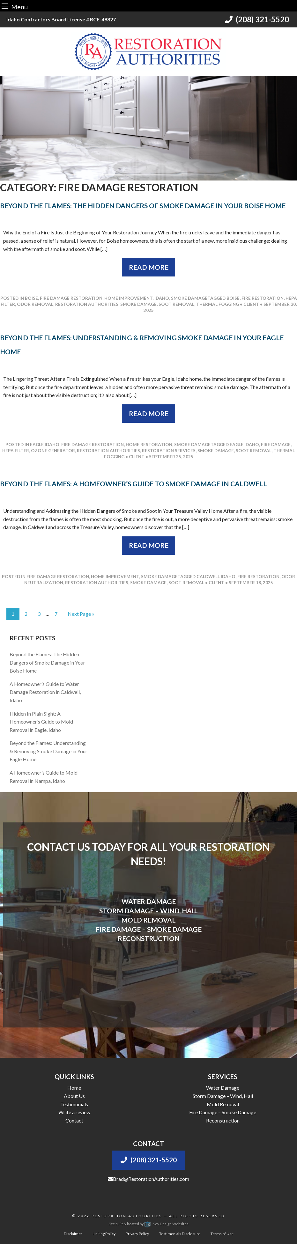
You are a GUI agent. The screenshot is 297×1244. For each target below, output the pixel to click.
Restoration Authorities (127, 1215)
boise (233, 298)
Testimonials (74, 1104)
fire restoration (262, 298)
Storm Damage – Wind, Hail (223, 1096)
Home (74, 1088)
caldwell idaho (216, 576)
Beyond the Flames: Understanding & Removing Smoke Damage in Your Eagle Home (48, 751)
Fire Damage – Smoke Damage (222, 1112)
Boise (31, 298)
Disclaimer (73, 1233)
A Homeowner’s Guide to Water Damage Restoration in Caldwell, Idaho (45, 692)
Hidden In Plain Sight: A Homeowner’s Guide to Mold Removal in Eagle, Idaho (41, 721)
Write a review (74, 1112)
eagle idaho (244, 444)
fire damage (276, 444)
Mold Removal (223, 1104)
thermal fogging (217, 304)
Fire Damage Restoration (71, 298)
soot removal (176, 304)
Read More (148, 267)
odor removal (35, 304)
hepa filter (15, 450)
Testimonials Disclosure (179, 1233)
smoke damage (138, 304)
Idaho (161, 298)
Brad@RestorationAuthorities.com (148, 1179)
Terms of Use (222, 1233)
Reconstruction (223, 1120)
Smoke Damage (189, 298)
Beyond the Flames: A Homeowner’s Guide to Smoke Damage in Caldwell (133, 484)
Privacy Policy (137, 1233)
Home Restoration (149, 444)
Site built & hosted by (148, 1223)
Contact (74, 1120)
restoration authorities (86, 304)
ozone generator (53, 450)
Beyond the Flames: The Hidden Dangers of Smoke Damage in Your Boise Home (143, 206)
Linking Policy (104, 1233)
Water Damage (222, 1088)
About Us (74, 1096)
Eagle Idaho (44, 444)
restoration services (169, 450)
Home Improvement (128, 298)
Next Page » (81, 614)
